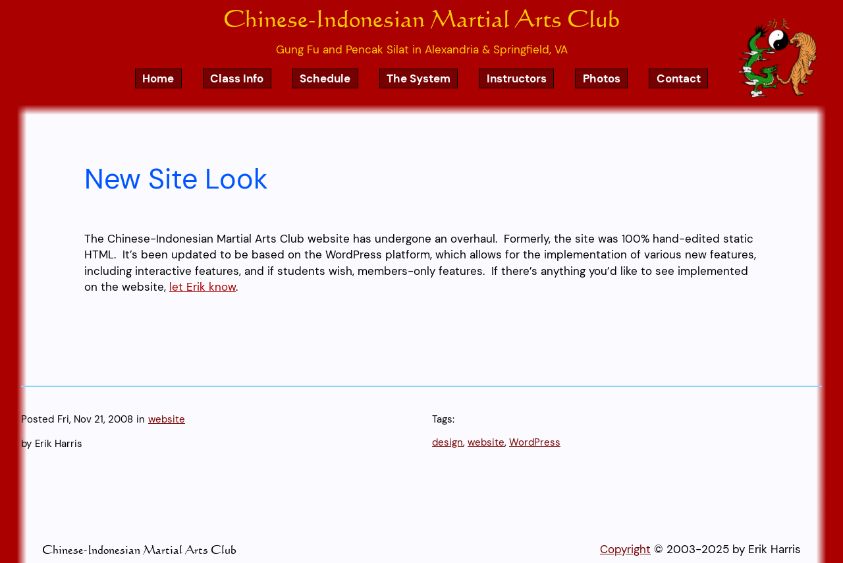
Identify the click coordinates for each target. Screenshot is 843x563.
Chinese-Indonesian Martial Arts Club (421, 17)
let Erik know (202, 287)
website (166, 419)
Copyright (625, 549)
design (447, 442)
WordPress (534, 442)
